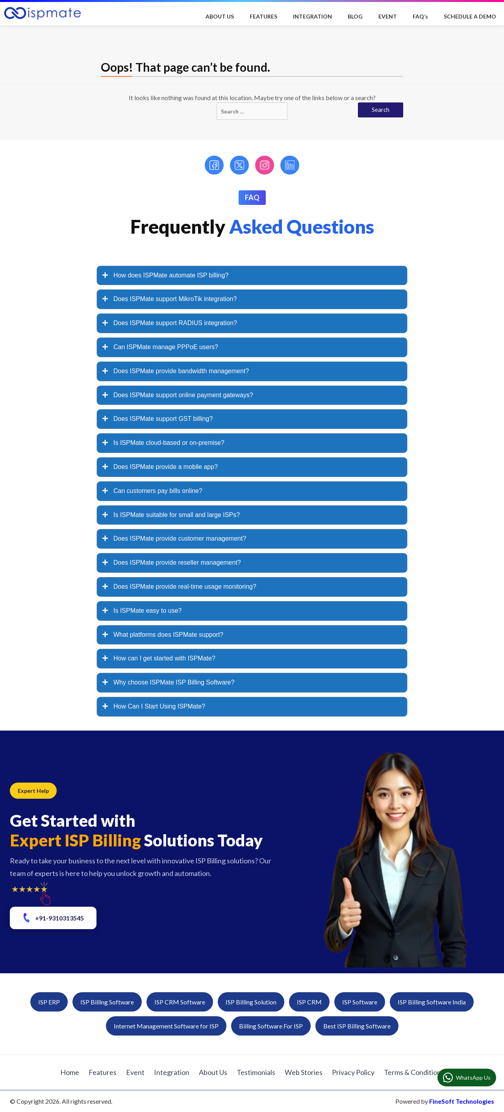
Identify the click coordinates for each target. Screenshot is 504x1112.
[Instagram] (264, 165)
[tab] (252, 276)
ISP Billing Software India (432, 1002)
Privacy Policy (353, 1072)
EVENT (387, 16)
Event (135, 1072)
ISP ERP (49, 1002)
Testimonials (256, 1072)
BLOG (355, 16)
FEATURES (263, 16)
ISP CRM (309, 1002)
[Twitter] (239, 165)
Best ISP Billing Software (357, 1026)
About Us (213, 1072)
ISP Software (359, 1002)
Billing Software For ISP (271, 1026)
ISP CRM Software (179, 1002)
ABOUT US (220, 16)
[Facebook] (214, 165)
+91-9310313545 (52, 918)
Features (103, 1072)
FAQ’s (420, 16)
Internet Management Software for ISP (166, 1026)
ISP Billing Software (107, 1002)
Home (69, 1072)
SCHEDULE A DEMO (470, 16)
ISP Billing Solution (251, 1002)
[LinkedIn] (289, 165)
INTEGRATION (312, 16)
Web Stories (303, 1072)
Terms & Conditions (414, 1072)
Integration (171, 1072)
